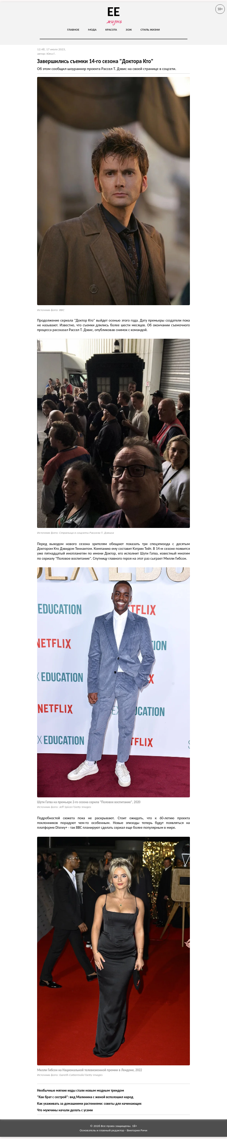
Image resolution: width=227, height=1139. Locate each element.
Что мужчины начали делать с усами (65, 1110)
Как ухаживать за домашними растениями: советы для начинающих (89, 1103)
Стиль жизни (150, 29)
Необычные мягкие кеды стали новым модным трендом (80, 1090)
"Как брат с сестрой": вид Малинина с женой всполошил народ (85, 1097)
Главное (73, 29)
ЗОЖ (129, 29)
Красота (111, 29)
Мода (92, 29)
